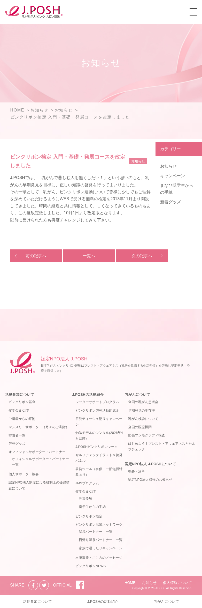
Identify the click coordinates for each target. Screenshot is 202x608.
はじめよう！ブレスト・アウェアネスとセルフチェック (161, 446)
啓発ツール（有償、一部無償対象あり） (98, 472)
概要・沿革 (136, 471)
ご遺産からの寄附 (22, 419)
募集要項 (85, 498)
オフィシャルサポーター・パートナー (37, 452)
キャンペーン (172, 176)
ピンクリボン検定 (88, 516)
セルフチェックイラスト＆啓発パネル (98, 458)
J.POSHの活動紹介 (87, 394)
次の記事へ (141, 256)
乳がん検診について (143, 419)
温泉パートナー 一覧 (95, 531)
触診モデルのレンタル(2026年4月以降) (99, 435)
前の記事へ (36, 256)
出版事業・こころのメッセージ (98, 558)
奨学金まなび (19, 410)
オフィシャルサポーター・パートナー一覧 (40, 461)
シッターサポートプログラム (97, 402)
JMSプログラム (87, 483)
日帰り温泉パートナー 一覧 (100, 540)
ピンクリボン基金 (22, 402)
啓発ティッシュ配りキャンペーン (98, 421)
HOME (130, 583)
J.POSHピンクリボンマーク (96, 447)
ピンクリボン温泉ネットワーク (98, 525)
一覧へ (89, 256)
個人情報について (177, 583)
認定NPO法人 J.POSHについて (150, 464)
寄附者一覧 (17, 435)
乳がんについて (137, 394)
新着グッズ (170, 202)
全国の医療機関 (140, 427)
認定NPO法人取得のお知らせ (150, 479)
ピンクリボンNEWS (90, 566)
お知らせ (168, 166)
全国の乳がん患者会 (143, 402)
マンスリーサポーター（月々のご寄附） (39, 427)
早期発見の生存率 (141, 410)
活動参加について (19, 394)
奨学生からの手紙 (92, 507)
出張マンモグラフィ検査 (146, 435)
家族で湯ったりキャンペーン (100, 548)
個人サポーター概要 (24, 474)
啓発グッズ (17, 444)
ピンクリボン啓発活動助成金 (97, 410)
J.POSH (160, 588)
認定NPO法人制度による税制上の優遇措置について (39, 485)
